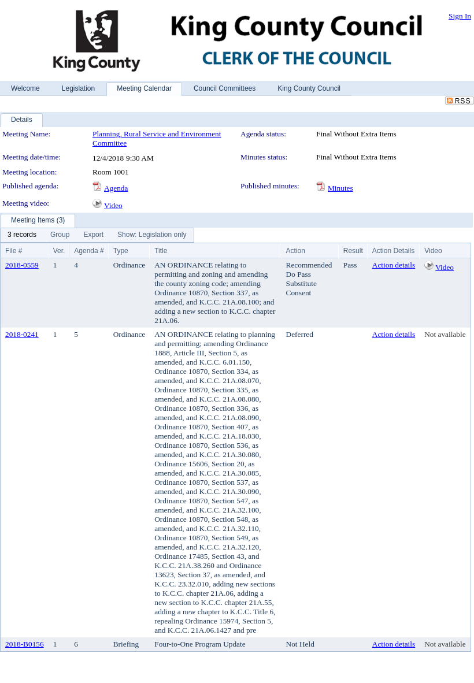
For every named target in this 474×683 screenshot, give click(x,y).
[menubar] (97, 235)
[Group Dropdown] (59, 235)
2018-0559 (22, 265)
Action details (393, 265)
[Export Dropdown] (93, 235)
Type (120, 251)
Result (353, 251)
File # (13, 251)
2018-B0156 (24, 644)
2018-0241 (22, 334)
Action (295, 251)
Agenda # (88, 251)
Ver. (59, 251)
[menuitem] (22, 235)
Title (160, 251)
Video (113, 205)
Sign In (460, 16)
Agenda (116, 188)
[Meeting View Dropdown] (151, 235)
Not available (444, 334)
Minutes (340, 188)
